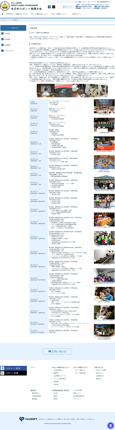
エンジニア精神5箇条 (59, 378)
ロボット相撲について (58, 14)
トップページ (3, 20)
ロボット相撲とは (80, 370)
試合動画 (5, 45)
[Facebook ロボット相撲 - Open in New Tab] (13, 370)
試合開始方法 (100, 376)
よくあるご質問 (77, 390)
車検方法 (98, 378)
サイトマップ (92, 2)
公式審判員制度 (36, 396)
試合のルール (76, 14)
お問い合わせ (67, 7)
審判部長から (36, 393)
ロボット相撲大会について (39, 14)
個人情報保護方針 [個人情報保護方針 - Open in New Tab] (103, 2)
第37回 (55, 393)
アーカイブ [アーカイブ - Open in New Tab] (7, 51)
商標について (82, 2)
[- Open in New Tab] (49, 6)
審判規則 (34, 399)
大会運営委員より (58, 370)
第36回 (55, 396)
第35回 (55, 399)
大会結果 (5, 39)
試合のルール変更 (101, 370)
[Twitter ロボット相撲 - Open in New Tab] (13, 375)
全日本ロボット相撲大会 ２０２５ (17, 14)
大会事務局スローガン (59, 376)
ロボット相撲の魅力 (80, 373)
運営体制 (55, 381)
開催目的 (55, 373)
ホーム (33, 367)
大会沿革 (5, 33)
